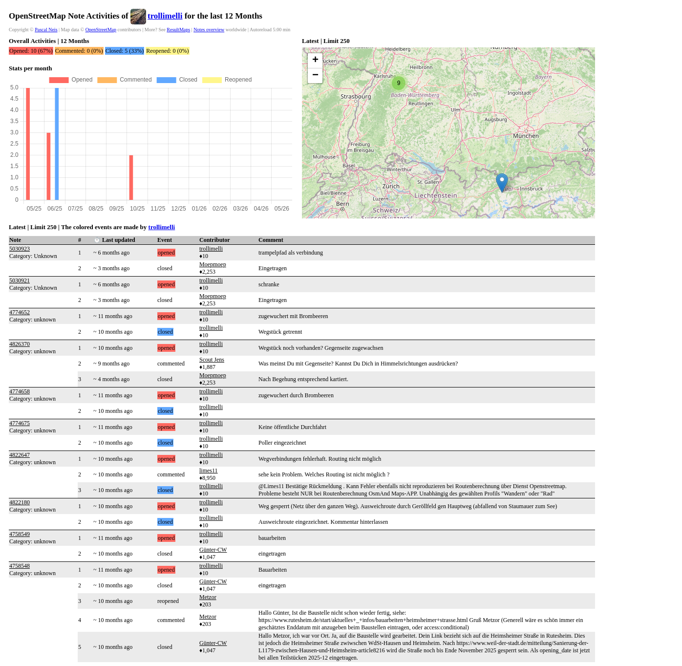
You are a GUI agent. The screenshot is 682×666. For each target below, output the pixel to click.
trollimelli (165, 16)
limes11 (208, 470)
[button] (502, 183)
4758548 (19, 565)
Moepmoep (212, 264)
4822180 (19, 502)
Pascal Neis (46, 29)
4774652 (19, 312)
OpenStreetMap (100, 29)
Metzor (207, 597)
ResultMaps (178, 29)
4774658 (19, 391)
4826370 (19, 344)
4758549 (19, 534)
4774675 (19, 423)
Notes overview (208, 29)
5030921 (19, 280)
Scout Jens (211, 359)
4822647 (19, 454)
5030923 (19, 248)
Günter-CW (213, 549)
